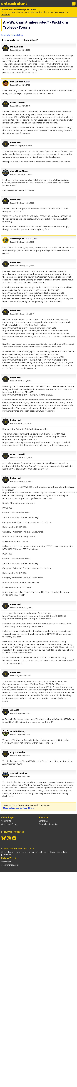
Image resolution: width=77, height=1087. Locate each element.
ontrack (14, 3)
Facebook (14, 838)
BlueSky (3, 838)
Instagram (9, 838)
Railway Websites (10, 858)
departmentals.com (9, 865)
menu (74, 4)
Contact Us (43, 821)
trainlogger (6, 861)
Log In (53, 12)
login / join (68, 4)
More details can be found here (18, 808)
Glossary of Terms (9, 824)
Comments (6, 821)
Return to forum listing (12, 35)
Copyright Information (48, 824)
